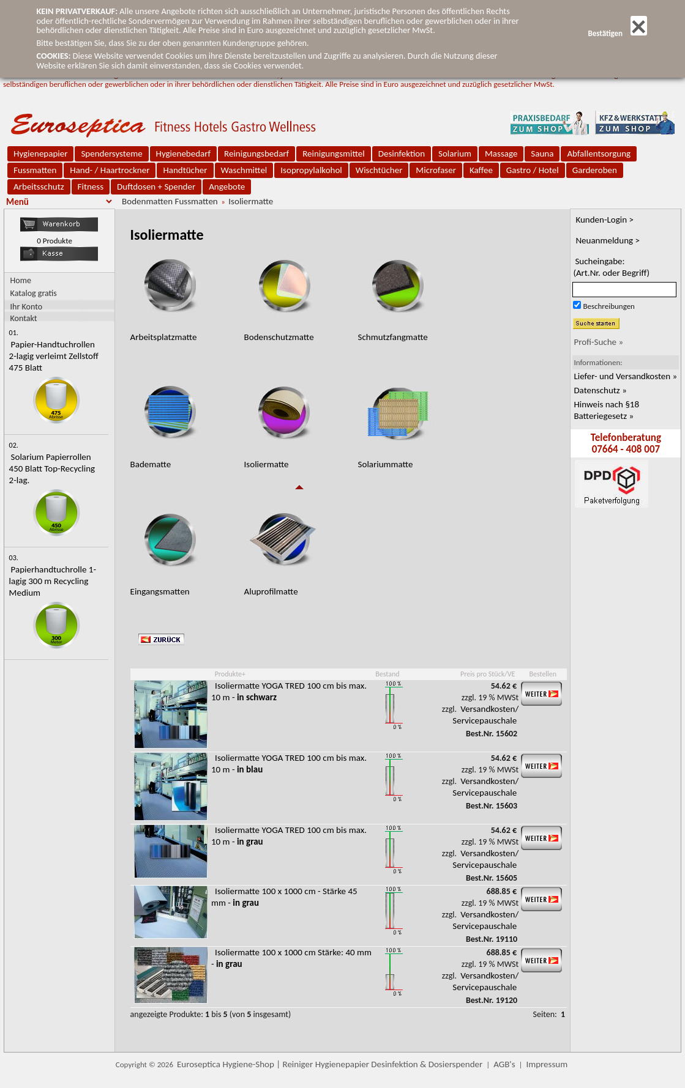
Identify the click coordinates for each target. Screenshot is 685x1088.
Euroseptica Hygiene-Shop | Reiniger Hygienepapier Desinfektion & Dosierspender (329, 1064)
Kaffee (481, 170)
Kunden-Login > (604, 219)
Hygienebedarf (183, 153)
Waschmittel (244, 170)
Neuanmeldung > (607, 240)
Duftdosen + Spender (156, 186)
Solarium (454, 153)
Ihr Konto (26, 306)
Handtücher (185, 170)
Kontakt (23, 317)
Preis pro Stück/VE (487, 674)
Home (20, 280)
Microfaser (436, 170)
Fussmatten (34, 170)
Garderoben (594, 170)
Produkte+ (230, 674)
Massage (501, 153)
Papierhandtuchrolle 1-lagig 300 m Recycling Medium (52, 581)
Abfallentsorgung (599, 153)
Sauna (542, 153)
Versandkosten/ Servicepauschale (485, 714)
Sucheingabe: (611, 267)
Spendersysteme (111, 153)
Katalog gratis (33, 293)
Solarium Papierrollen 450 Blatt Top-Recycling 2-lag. (52, 468)
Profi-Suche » (598, 341)
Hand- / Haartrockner (109, 170)
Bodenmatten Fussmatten (170, 201)
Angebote (227, 186)
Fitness (90, 186)
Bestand (387, 674)
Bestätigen (617, 33)
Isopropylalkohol (311, 170)
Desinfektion (401, 153)
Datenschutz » (600, 390)
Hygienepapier (40, 153)
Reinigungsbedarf (256, 153)
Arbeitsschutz (38, 186)
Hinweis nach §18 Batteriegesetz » (606, 410)
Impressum (546, 1064)
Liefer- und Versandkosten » (625, 376)
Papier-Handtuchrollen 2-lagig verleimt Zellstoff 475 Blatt (54, 356)
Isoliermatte (250, 201)
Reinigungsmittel (333, 153)
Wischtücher (379, 170)
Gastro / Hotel (532, 170)
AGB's (504, 1064)
